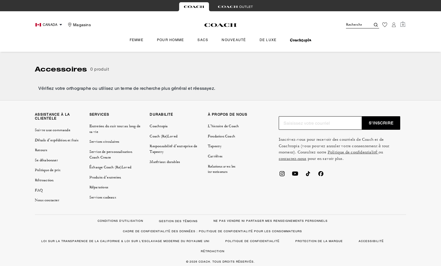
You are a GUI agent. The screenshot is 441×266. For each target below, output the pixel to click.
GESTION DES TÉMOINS (178, 221)
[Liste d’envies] (384, 24)
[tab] (194, 6)
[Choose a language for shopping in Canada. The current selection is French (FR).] (49, 24)
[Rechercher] (354, 24)
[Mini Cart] (402, 24)
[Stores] (78, 24)
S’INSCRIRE (381, 123)
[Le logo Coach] (220, 25)
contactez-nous (293, 158)
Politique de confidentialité (353, 152)
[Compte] (393, 24)
